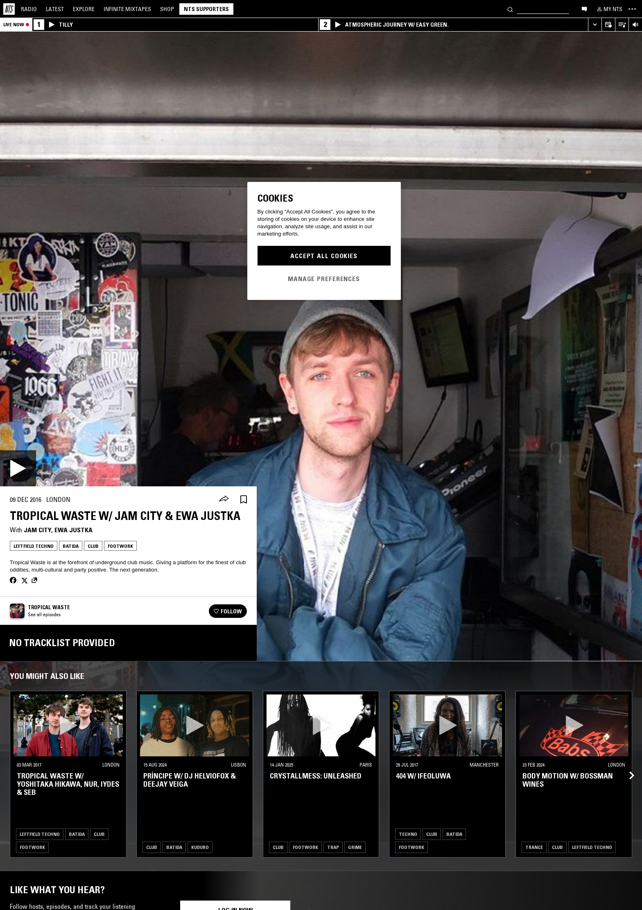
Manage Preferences (324, 279)
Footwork (120, 546)
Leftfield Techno (34, 546)
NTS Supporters (206, 9)
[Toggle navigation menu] (632, 9)
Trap (333, 847)
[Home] (9, 9)
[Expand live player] (594, 25)
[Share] (224, 499)
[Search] (510, 9)
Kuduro (200, 847)
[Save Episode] (243, 500)
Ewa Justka (73, 530)
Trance (534, 847)
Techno (408, 834)
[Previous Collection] (626, 765)
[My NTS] (609, 9)
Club (93, 546)
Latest (55, 9)
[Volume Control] (635, 25)
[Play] (18, 468)
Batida (71, 546)
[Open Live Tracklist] (621, 25)
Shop (167, 9)
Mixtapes (127, 9)
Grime (355, 847)
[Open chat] (584, 9)
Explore (84, 9)
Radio (29, 9)
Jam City (37, 530)
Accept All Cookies (323, 256)
